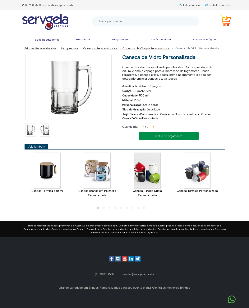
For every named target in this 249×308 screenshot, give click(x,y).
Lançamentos (120, 39)
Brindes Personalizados (41, 48)
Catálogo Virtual (161, 39)
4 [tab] (116, 209)
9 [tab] (145, 209)
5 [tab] (122, 209)
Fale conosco (189, 5)
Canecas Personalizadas (100, 48)
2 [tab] (105, 209)
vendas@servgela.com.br (138, 274)
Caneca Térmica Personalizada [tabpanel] (197, 173)
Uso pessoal (69, 48)
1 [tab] (99, 209)
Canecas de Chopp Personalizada (146, 48)
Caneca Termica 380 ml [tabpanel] (47, 173)
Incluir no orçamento (168, 136)
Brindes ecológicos (205, 39)
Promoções (83, 39)
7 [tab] (133, 209)
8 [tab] (139, 209)
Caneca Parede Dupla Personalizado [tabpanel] (147, 175)
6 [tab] (128, 209)
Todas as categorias (42, 40)
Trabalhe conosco (218, 5)
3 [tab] (110, 209)
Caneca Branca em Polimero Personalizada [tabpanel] (97, 175)
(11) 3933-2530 (104, 274)
